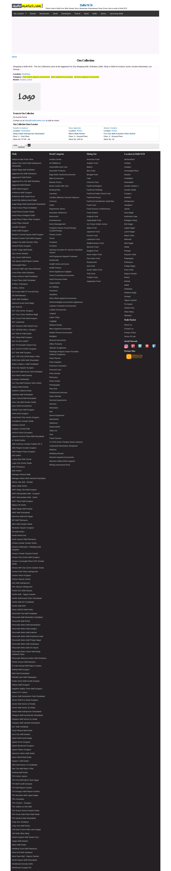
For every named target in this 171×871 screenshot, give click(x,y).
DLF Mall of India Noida (21, 333)
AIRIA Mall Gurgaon (20, 189)
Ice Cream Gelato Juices (97, 224)
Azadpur (127, 167)
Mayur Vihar (129, 235)
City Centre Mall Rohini (21, 257)
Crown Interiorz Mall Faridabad (24, 276)
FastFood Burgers (94, 186)
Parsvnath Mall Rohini (21, 621)
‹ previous (21, 146)
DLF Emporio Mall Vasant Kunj (24, 326)
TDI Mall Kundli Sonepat (22, 784)
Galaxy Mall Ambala (20, 387)
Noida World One (19, 535)
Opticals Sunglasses (57, 348)
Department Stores (57, 209)
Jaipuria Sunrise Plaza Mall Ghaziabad (28, 436)
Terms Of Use (130, 336)
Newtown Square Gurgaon (23, 528)
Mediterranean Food (95, 243)
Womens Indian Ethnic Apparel (62, 461)
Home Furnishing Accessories (61, 275)
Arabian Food (92, 163)
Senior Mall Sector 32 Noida (23, 708)
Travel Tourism (55, 438)
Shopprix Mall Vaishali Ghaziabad (26, 723)
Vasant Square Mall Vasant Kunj (25, 837)
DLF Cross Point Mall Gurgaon (24, 318)
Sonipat (127, 296)
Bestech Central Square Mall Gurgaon (27, 234)
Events (77, 13)
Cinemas (53, 201)
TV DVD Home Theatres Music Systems (66, 442)
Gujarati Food (92, 216)
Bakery (90, 167)
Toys (51, 434)
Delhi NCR (86, 5)
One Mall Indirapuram (21, 583)
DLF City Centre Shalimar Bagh (25, 314)
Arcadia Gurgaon (19, 227)
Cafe (89, 178)
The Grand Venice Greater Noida (25, 810)
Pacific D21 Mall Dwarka (22, 590)
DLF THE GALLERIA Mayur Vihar (26, 356)
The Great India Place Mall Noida (25, 814)
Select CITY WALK (20, 692)
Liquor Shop (54, 317)
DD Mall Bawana (19, 295)
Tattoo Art (53, 431)
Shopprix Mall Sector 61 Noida (24, 719)
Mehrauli (127, 239)
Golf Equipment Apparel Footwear (63, 256)
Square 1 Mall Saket (20, 761)
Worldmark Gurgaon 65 (21, 868)
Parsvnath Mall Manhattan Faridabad (27, 617)
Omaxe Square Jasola (21, 579)
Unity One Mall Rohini (21, 826)
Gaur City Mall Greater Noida (24, 402)
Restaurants (92, 262)
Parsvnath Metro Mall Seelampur (25, 644)
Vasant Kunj (129, 308)
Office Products (55, 344)
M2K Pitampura (18, 467)
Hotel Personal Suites (58, 279)
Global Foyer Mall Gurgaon (23, 410)
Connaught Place (19, 265)
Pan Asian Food (93, 258)
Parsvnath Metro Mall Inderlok (24, 632)
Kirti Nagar (128, 224)
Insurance (53, 291)
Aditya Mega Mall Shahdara (23, 170)
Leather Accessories (57, 310)
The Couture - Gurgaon (21, 803)
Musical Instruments (57, 340)
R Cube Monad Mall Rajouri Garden (27, 666)
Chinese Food (92, 182)
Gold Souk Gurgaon (20, 413)
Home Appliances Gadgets (60, 272)
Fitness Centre (55, 234)
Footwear (53, 242)
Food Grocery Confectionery (98, 209)
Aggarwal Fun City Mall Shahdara (26, 181)
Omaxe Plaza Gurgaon (21, 575)
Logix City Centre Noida (22, 463)
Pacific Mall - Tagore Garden (23, 594)
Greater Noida (130, 190)
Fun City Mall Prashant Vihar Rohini (119, 134)
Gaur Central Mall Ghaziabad (24, 398)
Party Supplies (55, 362)
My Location (19, 13)
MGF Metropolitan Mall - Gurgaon (26, 493)
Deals (55, 13)
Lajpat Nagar (129, 228)
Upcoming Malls (116, 13)
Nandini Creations (20, 128)
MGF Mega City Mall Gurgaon (24, 490)
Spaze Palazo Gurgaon (21, 749)
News (86, 13)
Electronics (53, 216)
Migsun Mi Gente (19, 505)
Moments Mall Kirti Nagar (22, 516)
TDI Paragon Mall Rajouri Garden (26, 791)
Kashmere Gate (130, 216)
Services (53, 404)
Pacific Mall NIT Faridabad (23, 602)
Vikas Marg (129, 312)
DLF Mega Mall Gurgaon (22, 337)
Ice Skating (54, 287)
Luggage (53, 321)
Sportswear (54, 419)
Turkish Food (92, 277)
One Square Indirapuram (22, 587)
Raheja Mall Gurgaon (21, 669)
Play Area (53, 389)
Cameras (53, 193)
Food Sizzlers (92, 213)
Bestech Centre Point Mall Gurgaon (26, 238)
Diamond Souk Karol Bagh (23, 303)
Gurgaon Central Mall (21, 429)
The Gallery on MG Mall (22, 807)
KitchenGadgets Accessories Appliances (66, 302)
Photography (54, 385)
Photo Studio (54, 381)
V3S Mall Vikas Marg (20, 833)
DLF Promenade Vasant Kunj (24, 345)
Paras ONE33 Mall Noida (22, 609)
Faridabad (128, 178)
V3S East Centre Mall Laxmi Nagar (26, 829)
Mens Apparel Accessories (62, 77)
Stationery (53, 423)
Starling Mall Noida (20, 772)
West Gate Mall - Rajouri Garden (25, 856)
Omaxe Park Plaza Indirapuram (25, 571)
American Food (93, 159)
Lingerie (52, 313)
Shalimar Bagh (130, 292)
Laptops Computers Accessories (62, 306)
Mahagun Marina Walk (21, 474)
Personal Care (55, 370)
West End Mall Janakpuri (22, 852)
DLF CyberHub (18, 322)
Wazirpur (128, 315)
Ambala (127, 163)
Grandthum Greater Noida (22, 421)
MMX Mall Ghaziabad (21, 512)
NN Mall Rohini (18, 532)
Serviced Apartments (58, 400)
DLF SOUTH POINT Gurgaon (24, 349)
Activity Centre (55, 159)
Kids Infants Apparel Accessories (36, 77)
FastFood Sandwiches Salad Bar (100, 201)
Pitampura (128, 262)
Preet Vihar (129, 270)
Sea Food (91, 266)
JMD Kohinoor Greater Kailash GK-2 (27, 444)
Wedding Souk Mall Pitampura (24, 849)
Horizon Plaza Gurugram (22, 433)
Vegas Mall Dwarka (20, 841)
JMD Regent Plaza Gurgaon (23, 451)
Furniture (53, 246)
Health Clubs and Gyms (59, 264)
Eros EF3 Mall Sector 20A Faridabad (27, 372)
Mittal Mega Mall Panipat (22, 509)
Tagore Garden (130, 300)
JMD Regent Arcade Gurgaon (24, 448)
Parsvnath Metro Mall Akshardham (26, 625)
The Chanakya (18, 799)
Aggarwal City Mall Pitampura (24, 173)
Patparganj (128, 258)
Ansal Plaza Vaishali (20, 223)
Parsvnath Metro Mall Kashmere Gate (27, 636)
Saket (126, 285)
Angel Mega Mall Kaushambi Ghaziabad (28, 204)
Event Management (57, 224)
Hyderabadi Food (94, 220)
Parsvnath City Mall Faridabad (24, 613)
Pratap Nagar (129, 266)
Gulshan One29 (18, 425)
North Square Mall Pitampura (24, 539)
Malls (94, 13)
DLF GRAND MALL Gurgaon (24, 330)
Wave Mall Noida (19, 845)
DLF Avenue (17, 307)
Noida (126, 247)
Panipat (127, 251)
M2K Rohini (17, 471)
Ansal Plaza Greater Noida (23, 212)
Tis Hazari (128, 304)
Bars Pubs (91, 171)
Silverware (53, 408)
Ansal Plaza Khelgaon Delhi (23, 215)
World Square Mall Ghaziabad (24, 860)
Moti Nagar (128, 243)
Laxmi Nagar (129, 232)
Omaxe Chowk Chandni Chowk (25, 553)
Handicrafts (54, 260)
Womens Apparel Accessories (86, 77)
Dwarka (127, 174)
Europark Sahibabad (20, 379)
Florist (51, 238)
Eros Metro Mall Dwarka (22, 375)
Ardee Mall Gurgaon (20, 231)
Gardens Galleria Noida (21, 391)
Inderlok (127, 197)
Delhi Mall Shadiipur (20, 299)
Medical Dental (55, 325)
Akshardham (129, 159)
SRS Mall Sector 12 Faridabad (24, 765)
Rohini (79, 131)
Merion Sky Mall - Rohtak (22, 482)
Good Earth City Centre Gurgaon (25, 417)
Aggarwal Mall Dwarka (21, 185)
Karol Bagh (128, 213)
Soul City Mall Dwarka (21, 734)
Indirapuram (129, 201)
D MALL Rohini (18, 288)
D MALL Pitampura (20, 284)
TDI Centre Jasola (19, 776)
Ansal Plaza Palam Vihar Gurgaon (26, 219)
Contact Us (128, 329)
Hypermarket (54, 283)
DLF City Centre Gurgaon (22, 311)
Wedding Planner (56, 453)
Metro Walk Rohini (77, 134)
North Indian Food (94, 254)
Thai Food (91, 274)
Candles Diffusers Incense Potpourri (64, 197)
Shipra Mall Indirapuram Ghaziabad (28, 134)
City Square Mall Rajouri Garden (25, 261)
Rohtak (127, 281)
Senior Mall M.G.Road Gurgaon (25, 700)
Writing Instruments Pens (59, 465)
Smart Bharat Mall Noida (22, 730)
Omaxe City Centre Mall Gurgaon (26, 557)
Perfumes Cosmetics (58, 366)
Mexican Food (92, 247)
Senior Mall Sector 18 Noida (23, 704)
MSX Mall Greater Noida (22, 524)
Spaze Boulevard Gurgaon (23, 746)
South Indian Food (94, 270)
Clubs (51, 205)
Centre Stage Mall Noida (22, 250)
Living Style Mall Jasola (21, 459)
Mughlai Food (92, 251)
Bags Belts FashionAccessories (62, 174)
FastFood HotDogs (94, 190)
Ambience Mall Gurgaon (22, 192)
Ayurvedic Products (57, 171)
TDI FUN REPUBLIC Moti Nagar (25, 780)
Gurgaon (127, 193)
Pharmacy (53, 377)
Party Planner (55, 358)
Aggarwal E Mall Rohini (21, 177)
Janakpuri (128, 205)
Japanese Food (93, 232)
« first (15, 145)
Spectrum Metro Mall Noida (23, 753)
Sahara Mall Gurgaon (21, 685)
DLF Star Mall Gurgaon (21, 352)
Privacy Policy (130, 332)
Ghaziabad (25, 131)
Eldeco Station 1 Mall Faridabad (25, 364)
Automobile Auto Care (58, 167)
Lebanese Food (93, 239)
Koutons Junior (26, 80)
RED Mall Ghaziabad (20, 673)
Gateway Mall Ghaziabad (22, 394)
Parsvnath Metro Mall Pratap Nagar (26, 640)
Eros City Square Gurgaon (23, 368)
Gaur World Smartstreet (22, 406)
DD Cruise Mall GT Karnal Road (25, 291)
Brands (33, 13)
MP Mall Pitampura (20, 520)
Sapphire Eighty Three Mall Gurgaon (27, 689)
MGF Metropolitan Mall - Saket (24, 497)
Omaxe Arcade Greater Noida (24, 543)
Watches (53, 449)
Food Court (91, 205)
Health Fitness (55, 268)
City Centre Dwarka (20, 253)
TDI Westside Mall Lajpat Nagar (25, 795)
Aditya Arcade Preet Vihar (22, 159)
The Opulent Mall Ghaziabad (24, 818)
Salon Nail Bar (55, 396)
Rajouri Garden (130, 274)
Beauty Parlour (55, 182)
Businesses (44, 13)
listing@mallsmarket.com (35, 120)
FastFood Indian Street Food (99, 193)
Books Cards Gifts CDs (59, 186)
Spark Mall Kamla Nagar (22, 738)
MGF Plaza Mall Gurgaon (22, 501)
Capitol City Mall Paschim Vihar (25, 242)
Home (14, 56)
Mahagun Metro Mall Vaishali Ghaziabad (28, 478)
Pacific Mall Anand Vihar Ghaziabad (27, 598)
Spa (51, 411)
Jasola (127, 209)
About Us (128, 325)
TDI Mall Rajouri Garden (22, 788)
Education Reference (58, 213)
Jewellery (53, 294)
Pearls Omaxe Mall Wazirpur (24, 662)
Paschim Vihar (130, 254)
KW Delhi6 (16, 455)
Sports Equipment (56, 415)
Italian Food (91, 228)
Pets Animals (54, 373)
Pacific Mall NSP (19, 606)
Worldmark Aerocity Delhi (22, 864)
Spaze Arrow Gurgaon (21, 742)
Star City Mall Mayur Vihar (23, 768)
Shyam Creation (110, 128)
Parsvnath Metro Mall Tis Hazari (25, 648)
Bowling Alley (54, 190)
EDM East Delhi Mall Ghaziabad (25, 360)
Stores (103, 13)
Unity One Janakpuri (20, 822)
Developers (66, 13)
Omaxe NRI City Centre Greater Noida (28, 568)
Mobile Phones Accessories (60, 332)
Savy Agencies (75, 128)
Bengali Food (92, 174)
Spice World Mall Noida (21, 757)
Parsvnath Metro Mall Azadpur (24, 629)
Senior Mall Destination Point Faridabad (28, 696)
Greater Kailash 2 (131, 186)
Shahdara (26, 74)
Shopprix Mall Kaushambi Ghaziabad (27, 715)
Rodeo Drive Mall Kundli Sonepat (25, 681)
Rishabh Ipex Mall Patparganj (24, 677)
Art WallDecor (55, 163)
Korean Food (92, 235)
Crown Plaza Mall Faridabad (23, 280)
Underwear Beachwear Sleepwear (63, 446)
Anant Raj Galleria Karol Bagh (24, 200)
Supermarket (54, 427)
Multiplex (53, 336)
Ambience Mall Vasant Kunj (23, 196)
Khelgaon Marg (130, 220)
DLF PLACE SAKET (20, 341)
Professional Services (58, 392)
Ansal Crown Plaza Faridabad (24, 208)
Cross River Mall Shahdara (23, 273)
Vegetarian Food (93, 281)
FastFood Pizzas (94, 197)
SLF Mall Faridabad (20, 727)
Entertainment (55, 220)
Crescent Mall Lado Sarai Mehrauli (26, 269)
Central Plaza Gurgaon (21, 246)
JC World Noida (18, 440)
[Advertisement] (85, 35)
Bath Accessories (56, 178)
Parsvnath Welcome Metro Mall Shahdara (29, 658)
